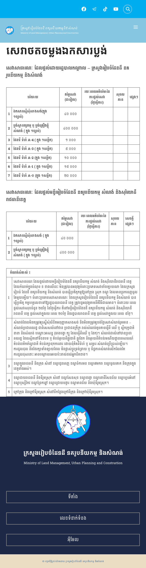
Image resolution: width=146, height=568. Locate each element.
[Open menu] (136, 27)
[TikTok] (105, 9)
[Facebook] (83, 9)
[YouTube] (115, 9)
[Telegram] (94, 9)
